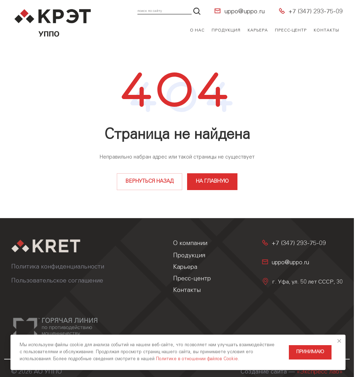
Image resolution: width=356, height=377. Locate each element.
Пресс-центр (192, 279)
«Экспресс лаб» (320, 372)
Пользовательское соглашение (57, 281)
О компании (190, 243)
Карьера (185, 267)
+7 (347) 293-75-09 (316, 12)
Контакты (187, 290)
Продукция (189, 256)
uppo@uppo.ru (244, 12)
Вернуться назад (149, 181)
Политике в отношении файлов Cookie (197, 359)
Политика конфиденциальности (57, 267)
